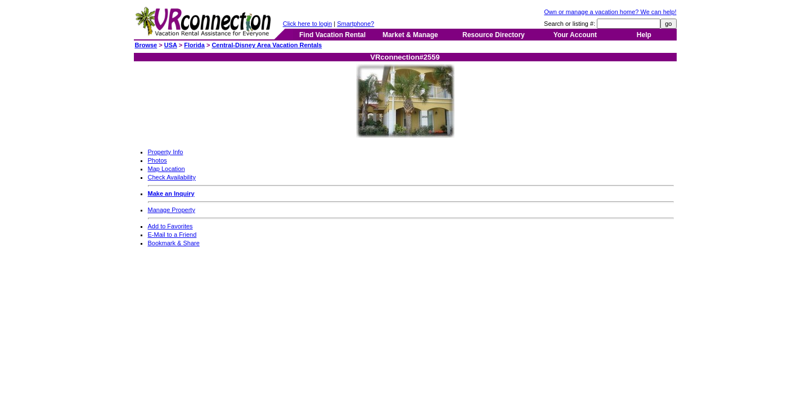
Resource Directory (493, 35)
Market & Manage (410, 35)
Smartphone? (355, 23)
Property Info (165, 151)
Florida (194, 45)
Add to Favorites (170, 226)
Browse (146, 45)
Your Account (575, 35)
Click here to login (307, 23)
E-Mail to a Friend (172, 234)
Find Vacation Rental (332, 35)
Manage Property (171, 209)
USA (170, 45)
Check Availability (172, 177)
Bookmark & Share (174, 243)
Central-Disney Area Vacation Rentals (267, 45)
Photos (157, 160)
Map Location (166, 168)
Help (644, 35)
